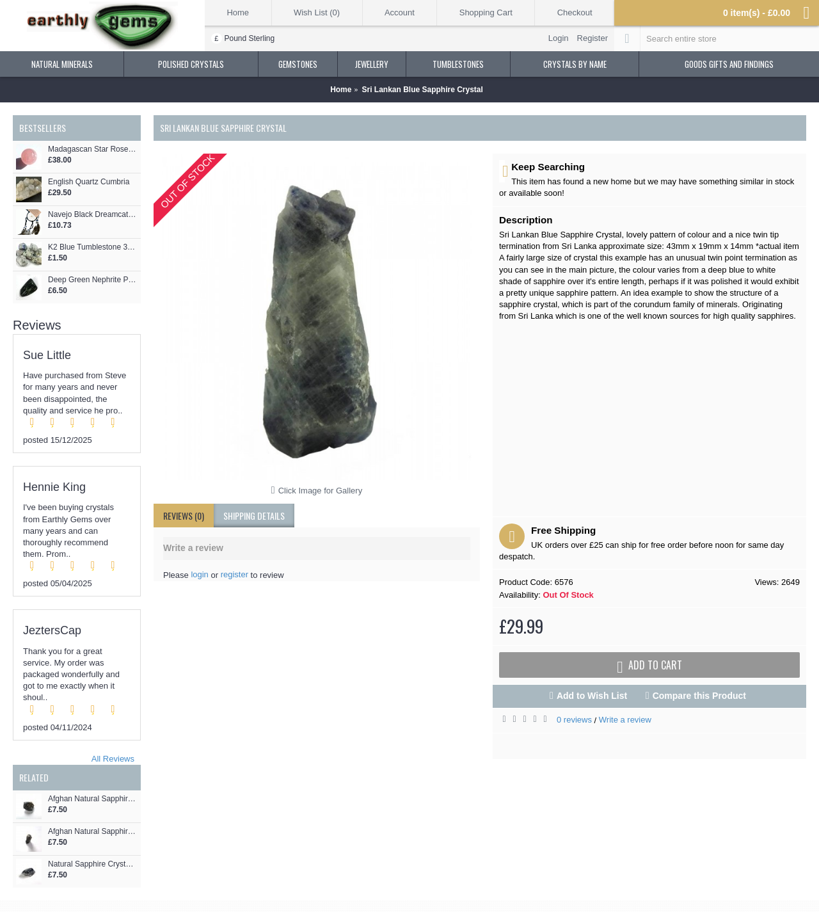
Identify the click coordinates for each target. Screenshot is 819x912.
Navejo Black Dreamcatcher (93, 215)
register (234, 574)
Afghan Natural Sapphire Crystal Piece (93, 799)
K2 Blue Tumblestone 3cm (93, 247)
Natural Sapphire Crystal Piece (93, 864)
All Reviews (112, 759)
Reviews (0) (183, 515)
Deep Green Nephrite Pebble (93, 280)
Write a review (625, 719)
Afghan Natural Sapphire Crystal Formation (93, 832)
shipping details (254, 515)
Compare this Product (699, 696)
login (199, 574)
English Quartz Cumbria (88, 182)
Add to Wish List (592, 696)
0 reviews (574, 719)
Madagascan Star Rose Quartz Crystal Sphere (93, 149)
